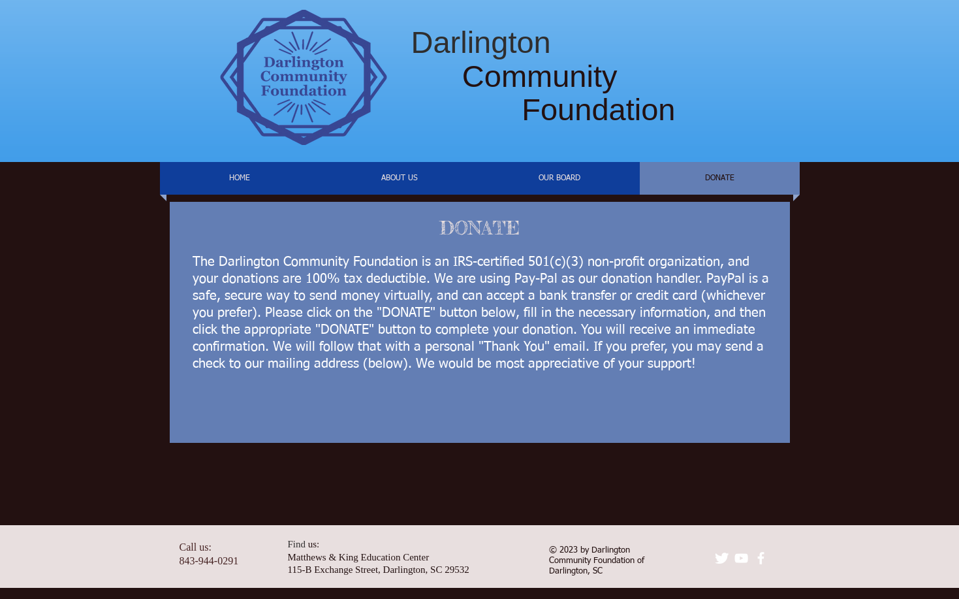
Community (514, 76)
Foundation (543, 109)
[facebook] (761, 558)
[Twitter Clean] (722, 558)
